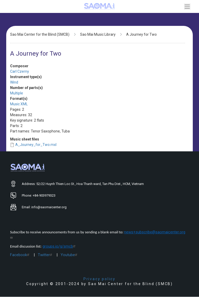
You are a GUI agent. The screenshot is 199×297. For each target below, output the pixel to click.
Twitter (45, 255)
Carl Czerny (19, 71)
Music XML (19, 104)
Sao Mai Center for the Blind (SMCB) (39, 34)
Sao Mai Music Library (98, 34)
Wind (14, 82)
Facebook (20, 255)
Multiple (16, 93)
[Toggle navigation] (187, 6)
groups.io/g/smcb (59, 246)
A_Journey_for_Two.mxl (35, 145)
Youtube (70, 255)
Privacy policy (99, 279)
